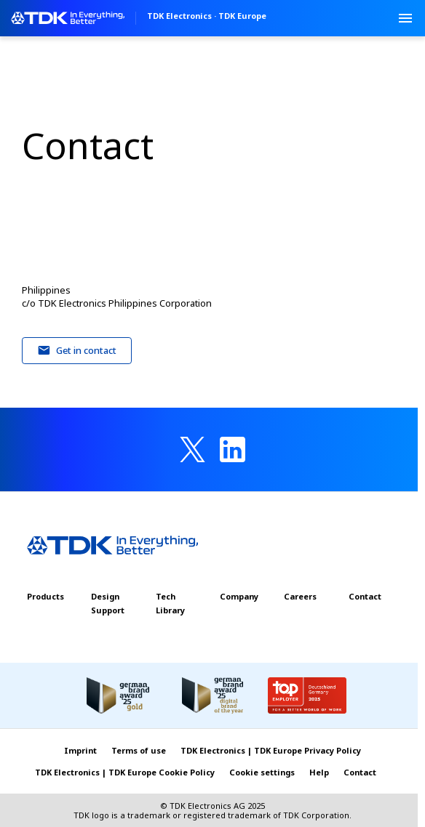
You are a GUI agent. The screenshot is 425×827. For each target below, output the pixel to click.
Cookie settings (262, 772)
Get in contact (77, 350)
